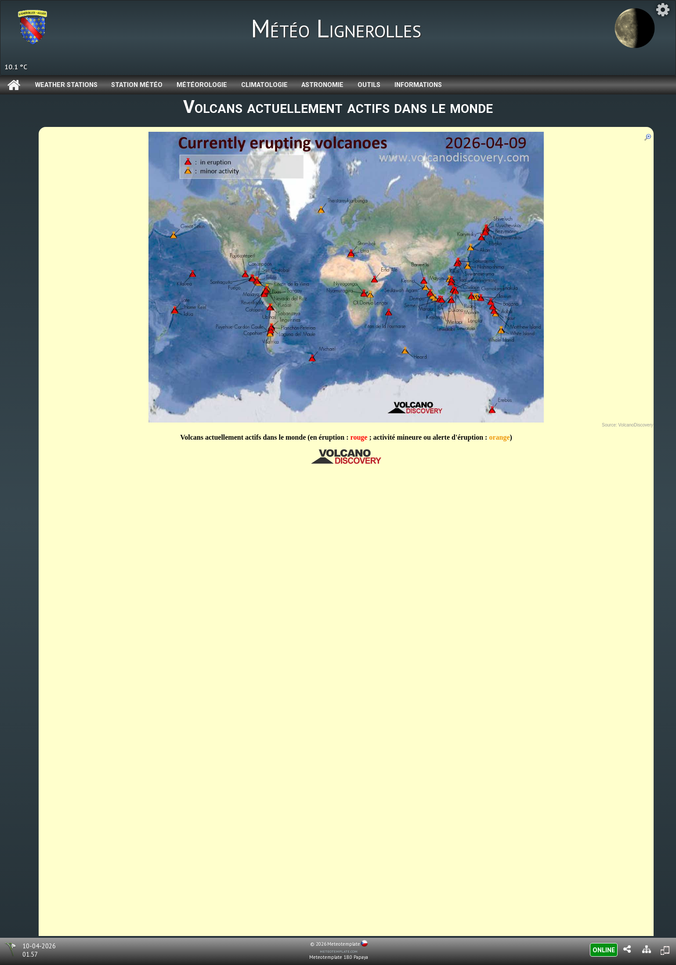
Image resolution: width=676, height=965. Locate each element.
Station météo (137, 85)
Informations (418, 85)
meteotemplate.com (339, 951)
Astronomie (322, 85)
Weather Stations (66, 85)
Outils (369, 85)
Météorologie (202, 85)
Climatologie (264, 85)
